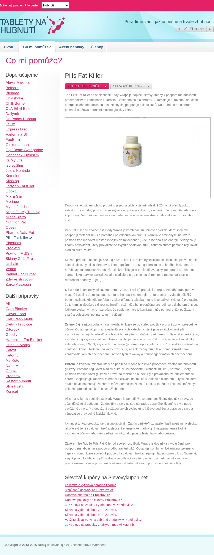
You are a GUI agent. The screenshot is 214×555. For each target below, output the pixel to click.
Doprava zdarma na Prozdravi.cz (87, 495)
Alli (8, 303)
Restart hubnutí (18, 381)
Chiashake (14, 98)
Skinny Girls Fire (19, 258)
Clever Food (16, 314)
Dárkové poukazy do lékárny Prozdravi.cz (93, 500)
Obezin (11, 227)
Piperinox (13, 243)
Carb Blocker (16, 309)
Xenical (12, 391)
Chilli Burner (16, 103)
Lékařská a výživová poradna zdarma (90, 485)
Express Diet (16, 129)
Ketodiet (12, 176)
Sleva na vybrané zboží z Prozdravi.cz (91, 510)
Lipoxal (11, 191)
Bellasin (12, 88)
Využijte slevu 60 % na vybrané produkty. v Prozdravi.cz (103, 519)
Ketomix (12, 355)
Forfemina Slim (18, 134)
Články (97, 47)
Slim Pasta (15, 386)
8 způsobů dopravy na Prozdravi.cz (89, 490)
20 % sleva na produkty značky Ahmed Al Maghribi (99, 524)
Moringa (12, 201)
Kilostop (12, 181)
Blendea (12, 93)
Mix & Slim (14, 196)
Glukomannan (17, 145)
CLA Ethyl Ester (19, 108)
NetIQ (42, 545)
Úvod (8, 47)
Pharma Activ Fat (20, 232)
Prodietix (13, 248)
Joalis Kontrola (18, 170)
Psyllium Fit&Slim (20, 253)
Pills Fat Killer (17, 238)
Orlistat (11, 371)
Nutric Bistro (16, 217)
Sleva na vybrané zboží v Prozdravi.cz (91, 514)
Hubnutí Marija (18, 345)
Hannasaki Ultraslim (22, 155)
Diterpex (12, 329)
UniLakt (12, 264)
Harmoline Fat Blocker (24, 340)
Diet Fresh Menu (19, 319)
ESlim (10, 124)
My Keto (12, 360)
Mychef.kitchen (18, 207)
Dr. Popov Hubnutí (21, 119)
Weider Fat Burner (21, 274)
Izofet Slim (14, 165)
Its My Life (14, 160)
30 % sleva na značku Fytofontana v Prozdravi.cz (99, 505)
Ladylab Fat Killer (20, 186)
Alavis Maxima (18, 82)
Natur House (16, 365)
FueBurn (13, 139)
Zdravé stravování (20, 279)
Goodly (11, 334)
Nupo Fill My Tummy (22, 212)
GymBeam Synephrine (24, 150)
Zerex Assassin (18, 284)
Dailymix (13, 114)
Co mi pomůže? (37, 47)
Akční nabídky (71, 47)
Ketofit (11, 350)
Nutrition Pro (16, 222)
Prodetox (13, 376)
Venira (11, 269)
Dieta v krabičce (19, 324)
